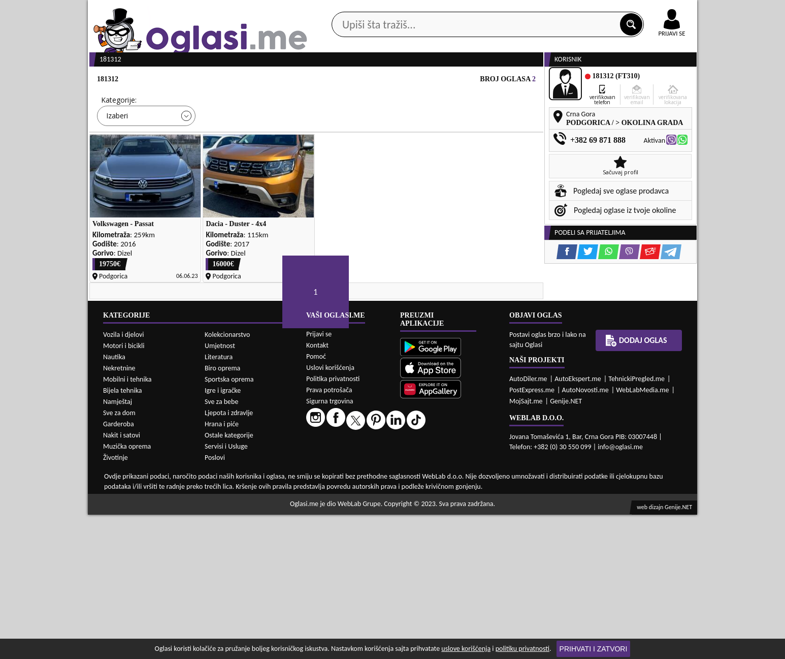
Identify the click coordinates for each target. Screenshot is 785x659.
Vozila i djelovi (123, 479)
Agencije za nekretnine (416, 80)
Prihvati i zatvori (594, 649)
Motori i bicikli (123, 490)
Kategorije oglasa (153, 80)
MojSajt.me (526, 545)
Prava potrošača (329, 534)
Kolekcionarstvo (227, 479)
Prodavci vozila (321, 80)
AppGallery (464, 10)
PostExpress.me (531, 534)
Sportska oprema (229, 523)
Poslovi (215, 602)
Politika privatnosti (332, 523)
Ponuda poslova (590, 80)
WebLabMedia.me (642, 534)
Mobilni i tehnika (127, 523)
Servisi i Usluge (226, 590)
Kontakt (579, 9)
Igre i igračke (223, 534)
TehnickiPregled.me (636, 523)
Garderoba (118, 568)
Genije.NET (566, 545)
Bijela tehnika (122, 534)
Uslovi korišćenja (330, 512)
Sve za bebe (221, 546)
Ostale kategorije (229, 579)
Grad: (336, 138)
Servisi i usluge (508, 80)
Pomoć (316, 500)
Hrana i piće (222, 568)
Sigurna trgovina (329, 545)
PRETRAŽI (428, 184)
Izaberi (117, 154)
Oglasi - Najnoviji (476, 153)
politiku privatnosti (522, 648)
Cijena (224, 138)
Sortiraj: (453, 138)
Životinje (115, 602)
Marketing (524, 10)
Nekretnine (119, 512)
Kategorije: (119, 138)
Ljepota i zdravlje (229, 557)
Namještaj (117, 546)
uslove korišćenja (465, 648)
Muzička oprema (127, 590)
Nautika (114, 501)
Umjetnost (220, 490)
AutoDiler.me (528, 523)
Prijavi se (319, 478)
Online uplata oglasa (651, 10)
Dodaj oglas (665, 80)
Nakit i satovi (121, 579)
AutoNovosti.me (585, 534)
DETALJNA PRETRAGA (204, 184)
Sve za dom (119, 557)
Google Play (336, 9)
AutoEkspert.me (577, 523)
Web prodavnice (239, 80)
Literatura (219, 501)
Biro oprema (222, 512)
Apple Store (401, 9)
